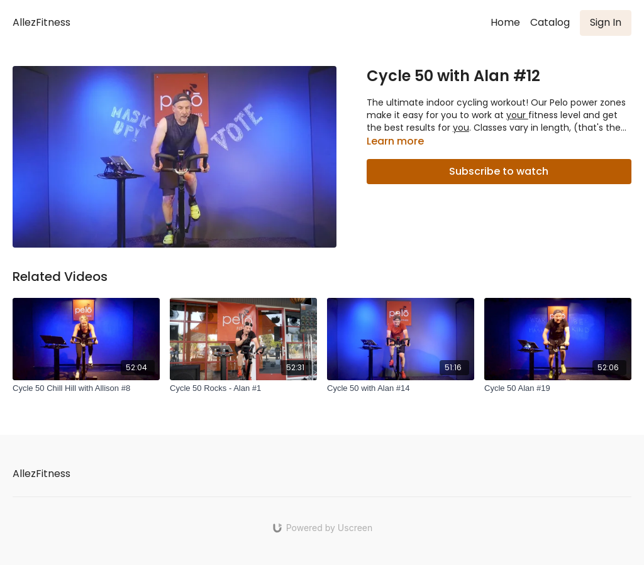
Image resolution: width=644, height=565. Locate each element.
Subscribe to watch (498, 171)
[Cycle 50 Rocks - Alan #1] (243, 388)
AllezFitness (41, 22)
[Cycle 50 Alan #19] (557, 388)
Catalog (550, 22)
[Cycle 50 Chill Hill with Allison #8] (86, 388)
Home (505, 22)
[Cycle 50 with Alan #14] (400, 388)
